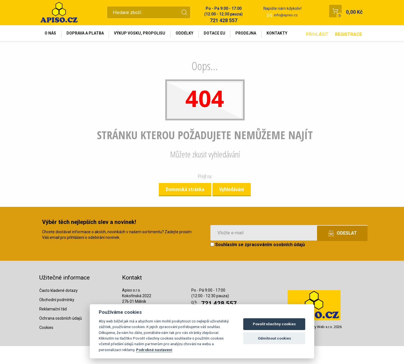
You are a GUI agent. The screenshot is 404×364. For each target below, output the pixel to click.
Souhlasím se (257, 262)
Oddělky (192, 34)
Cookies (46, 345)
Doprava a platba (88, 34)
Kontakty (292, 34)
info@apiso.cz (286, 15)
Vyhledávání (231, 206)
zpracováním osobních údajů (275, 262)
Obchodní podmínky (56, 317)
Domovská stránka (185, 206)
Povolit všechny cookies (274, 324)
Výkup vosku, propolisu (145, 34)
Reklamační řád (53, 326)
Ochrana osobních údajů (60, 336)
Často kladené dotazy (58, 308)
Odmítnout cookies (274, 338)
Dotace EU (225, 34)
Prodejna (258, 34)
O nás (51, 34)
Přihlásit (317, 52)
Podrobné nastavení (154, 349)
